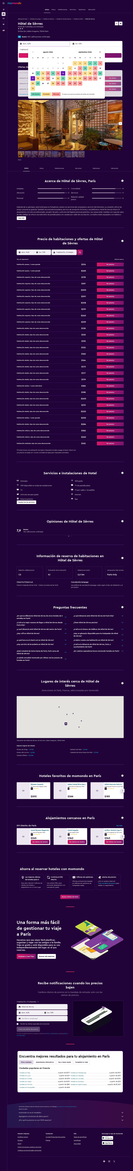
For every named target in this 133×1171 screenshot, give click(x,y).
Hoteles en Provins (26, 1084)
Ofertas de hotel (22, 19)
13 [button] (48, 73)
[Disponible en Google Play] (107, 1138)
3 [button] (32, 68)
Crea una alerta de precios (107, 883)
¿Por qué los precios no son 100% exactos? (71, 1120)
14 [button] (53, 73)
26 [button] (43, 83)
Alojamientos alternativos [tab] (45, 1062)
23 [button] (63, 78)
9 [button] (63, 68)
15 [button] (58, 73)
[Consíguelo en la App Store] (107, 1143)
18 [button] (38, 78)
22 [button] (58, 78)
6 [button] (100, 63)
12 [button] (43, 73)
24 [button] (33, 83)
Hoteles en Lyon (25, 1075)
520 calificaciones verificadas (38, 37)
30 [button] (63, 83)
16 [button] (63, 73)
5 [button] (42, 68)
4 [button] (37, 68)
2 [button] (63, 63)
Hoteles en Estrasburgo (78, 1073)
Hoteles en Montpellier (27, 1087)
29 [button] (58, 83)
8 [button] (58, 68)
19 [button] (43, 78)
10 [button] (33, 73)
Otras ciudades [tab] (26, 1062)
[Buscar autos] (3, 18)
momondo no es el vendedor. (71, 1112)
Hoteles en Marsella (77, 1075)
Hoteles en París (78, 19)
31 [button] (33, 88)
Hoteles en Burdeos (77, 1081)
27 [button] (48, 83)
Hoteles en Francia (48, 19)
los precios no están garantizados (66, 1106)
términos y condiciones (50, 1033)
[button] (3, 3)
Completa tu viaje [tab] (81, 1062)
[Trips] (3, 24)
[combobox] (44, 1006)
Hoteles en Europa (35, 19)
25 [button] (38, 83)
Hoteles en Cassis (25, 1081)
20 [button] (48, 78)
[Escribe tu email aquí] (44, 1018)
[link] (40, 842)
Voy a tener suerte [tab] (64, 1062)
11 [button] (37, 73)
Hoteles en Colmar (26, 1078)
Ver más (119, 825)
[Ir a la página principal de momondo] (14, 3)
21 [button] (53, 78)
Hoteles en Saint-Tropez (79, 1084)
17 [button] (33, 78)
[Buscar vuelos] (3, 10)
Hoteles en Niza (25, 1073)
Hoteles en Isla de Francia (63, 19)
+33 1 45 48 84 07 (24, 34)
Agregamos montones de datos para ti (71, 1116)
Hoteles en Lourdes (77, 1078)
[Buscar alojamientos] (3, 14)
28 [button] (53, 83)
